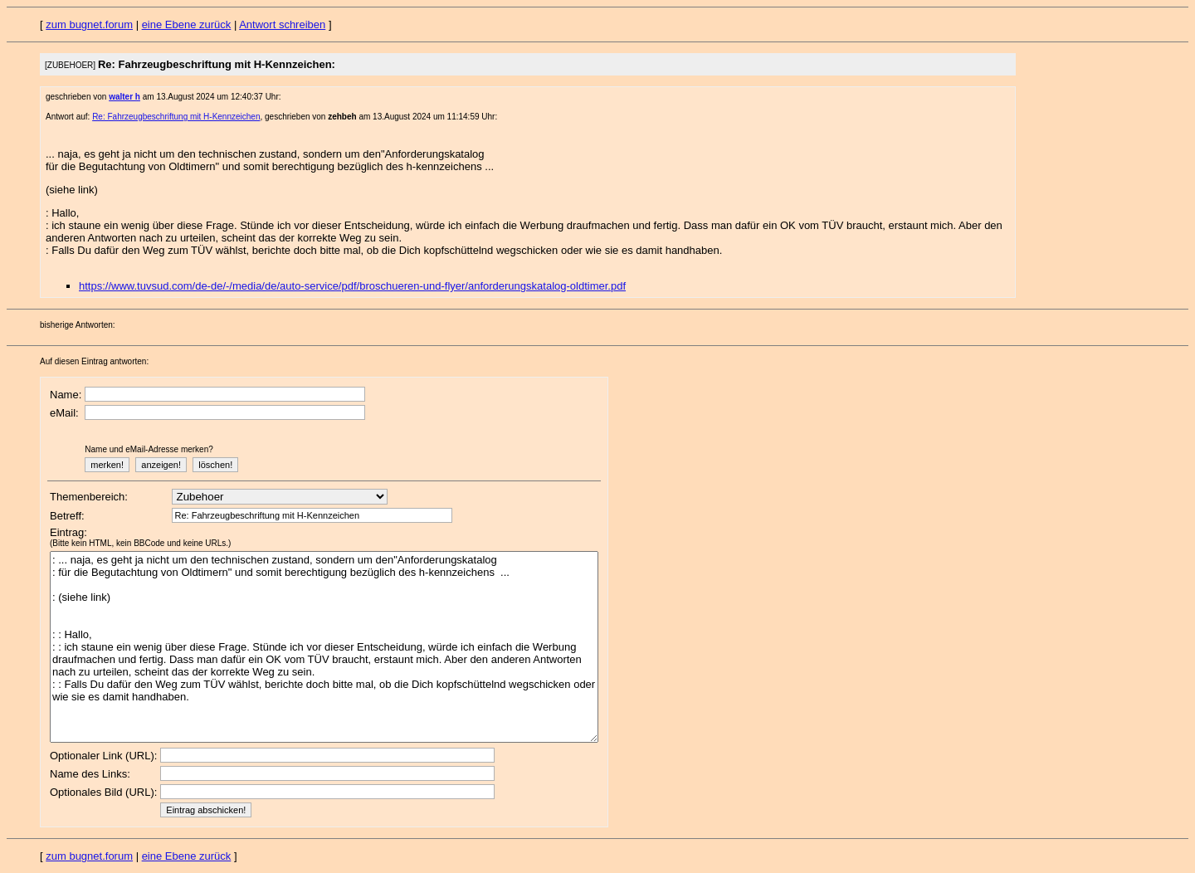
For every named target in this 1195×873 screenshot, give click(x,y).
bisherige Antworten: (77, 324)
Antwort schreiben (282, 24)
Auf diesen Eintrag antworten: (94, 361)
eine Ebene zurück (187, 24)
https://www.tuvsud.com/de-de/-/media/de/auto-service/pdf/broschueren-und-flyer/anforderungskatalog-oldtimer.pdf (352, 286)
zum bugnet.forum (89, 24)
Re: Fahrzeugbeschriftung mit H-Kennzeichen (176, 116)
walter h (124, 96)
